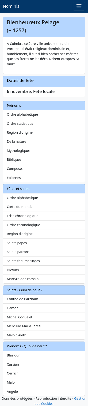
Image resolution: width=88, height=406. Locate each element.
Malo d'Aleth (16, 335)
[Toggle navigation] (79, 6)
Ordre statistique (20, 123)
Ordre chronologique (23, 225)
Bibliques (14, 159)
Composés (15, 168)
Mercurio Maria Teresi (24, 326)
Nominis (11, 6)
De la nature (16, 141)
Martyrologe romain (23, 279)
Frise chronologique (22, 216)
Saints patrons (18, 251)
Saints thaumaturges (23, 261)
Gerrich (13, 373)
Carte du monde (20, 206)
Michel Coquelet (19, 317)
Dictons (13, 270)
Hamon (13, 308)
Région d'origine (20, 132)
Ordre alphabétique (22, 114)
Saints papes (17, 243)
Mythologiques (19, 150)
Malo (11, 382)
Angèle (12, 391)
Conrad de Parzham (22, 299)
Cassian (13, 364)
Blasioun (13, 355)
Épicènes (14, 177)
